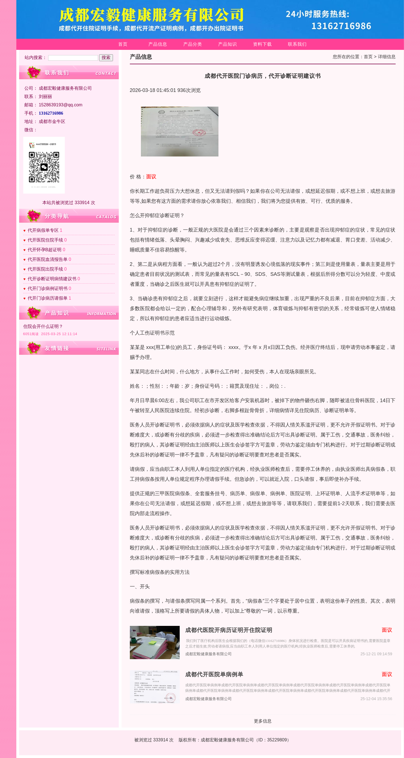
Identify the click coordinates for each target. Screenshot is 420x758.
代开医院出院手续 (45, 269)
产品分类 (192, 44)
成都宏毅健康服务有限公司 (208, 654)
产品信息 (157, 44)
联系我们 (297, 44)
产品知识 (227, 44)
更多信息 (263, 721)
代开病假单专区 (43, 230)
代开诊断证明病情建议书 (52, 278)
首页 (123, 44)
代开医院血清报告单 (48, 259)
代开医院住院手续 (45, 240)
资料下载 (262, 44)
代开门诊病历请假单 (48, 298)
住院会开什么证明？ (43, 326)
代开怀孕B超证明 (45, 249)
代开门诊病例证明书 (48, 288)
